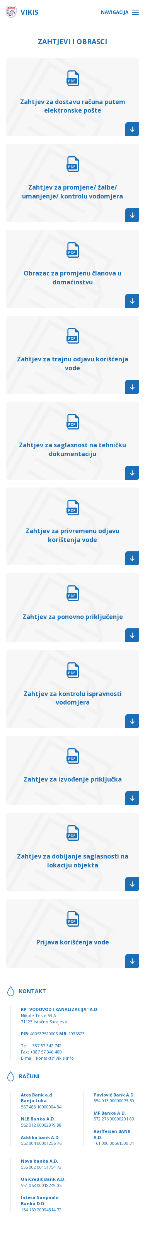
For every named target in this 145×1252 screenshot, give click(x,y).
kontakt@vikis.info (55, 1058)
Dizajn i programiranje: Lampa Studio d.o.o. (73, 1245)
